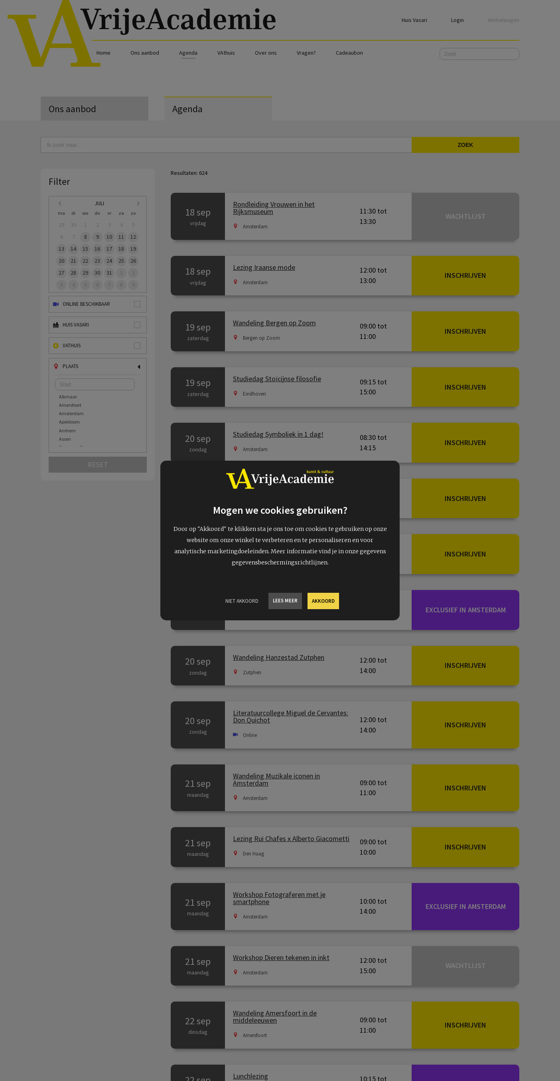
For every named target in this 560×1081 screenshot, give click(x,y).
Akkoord (323, 601)
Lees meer (285, 600)
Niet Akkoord (241, 601)
